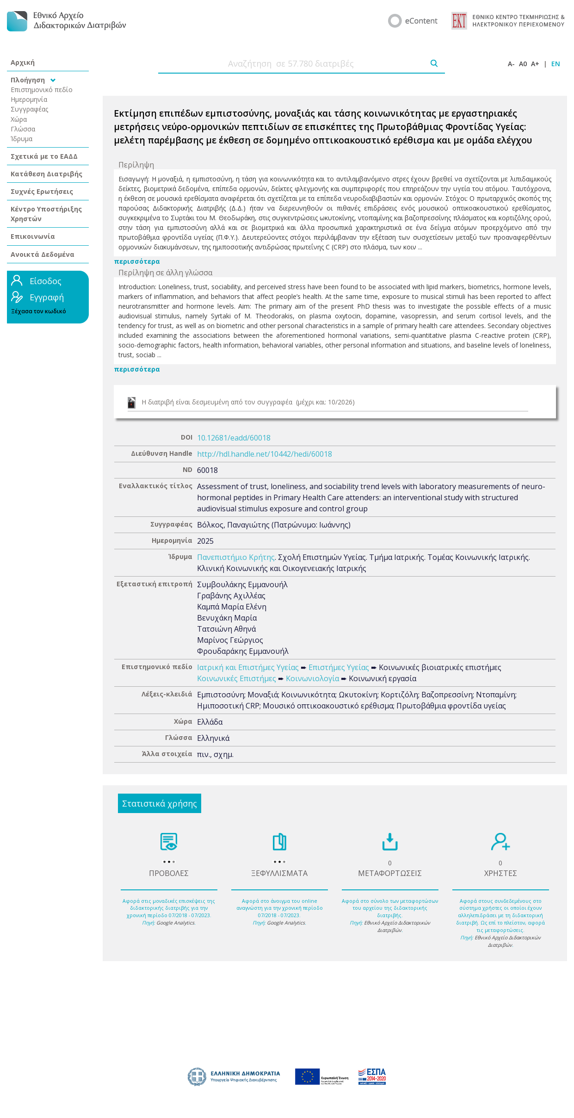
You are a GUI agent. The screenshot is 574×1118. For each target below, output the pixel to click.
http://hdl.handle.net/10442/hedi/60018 (264, 454)
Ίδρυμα (21, 138)
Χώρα (19, 119)
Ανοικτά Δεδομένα (42, 254)
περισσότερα (137, 261)
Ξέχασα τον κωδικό (38, 311)
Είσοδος (46, 280)
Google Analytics (175, 922)
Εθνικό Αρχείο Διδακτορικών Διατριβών (397, 926)
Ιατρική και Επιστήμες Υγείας (248, 667)
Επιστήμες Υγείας (339, 667)
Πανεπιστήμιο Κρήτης (236, 557)
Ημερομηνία (29, 99)
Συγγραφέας (30, 109)
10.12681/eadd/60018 (234, 438)
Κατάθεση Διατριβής (46, 173)
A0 (523, 63)
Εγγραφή (47, 297)
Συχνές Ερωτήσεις (42, 191)
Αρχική (23, 62)
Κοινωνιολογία (312, 678)
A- (511, 63)
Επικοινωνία (33, 236)
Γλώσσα (23, 128)
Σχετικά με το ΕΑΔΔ (44, 156)
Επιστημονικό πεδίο (42, 89)
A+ (535, 63)
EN (555, 63)
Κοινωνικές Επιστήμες (236, 678)
